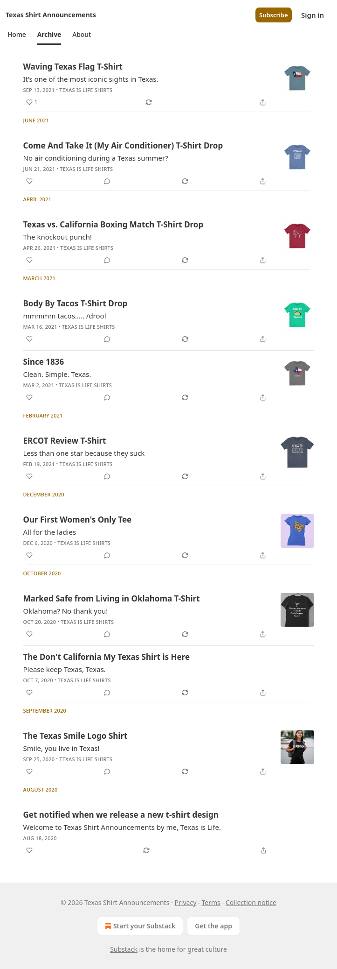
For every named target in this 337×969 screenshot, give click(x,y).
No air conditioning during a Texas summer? (95, 158)
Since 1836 (43, 361)
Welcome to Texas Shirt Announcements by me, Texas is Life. (122, 827)
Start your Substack (139, 926)
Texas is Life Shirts (85, 89)
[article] (168, 84)
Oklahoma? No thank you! (65, 610)
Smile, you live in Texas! (61, 748)
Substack (124, 949)
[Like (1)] (32, 102)
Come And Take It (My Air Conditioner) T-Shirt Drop (123, 145)
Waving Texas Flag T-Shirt (73, 66)
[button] (17, 34)
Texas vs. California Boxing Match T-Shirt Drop (113, 224)
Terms (210, 902)
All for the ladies (49, 532)
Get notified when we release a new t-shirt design (121, 814)
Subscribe (273, 15)
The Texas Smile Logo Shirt (75, 735)
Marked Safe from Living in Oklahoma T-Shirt (111, 598)
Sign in (312, 15)
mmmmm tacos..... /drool (64, 315)
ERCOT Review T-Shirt (64, 440)
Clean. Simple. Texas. (57, 374)
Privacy (186, 902)
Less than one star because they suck (84, 453)
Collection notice (251, 902)
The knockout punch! (57, 236)
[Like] (29, 181)
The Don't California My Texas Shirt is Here (106, 656)
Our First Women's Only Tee (77, 519)
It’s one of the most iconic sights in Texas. (90, 79)
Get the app (213, 925)
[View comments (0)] (107, 181)
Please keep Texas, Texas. (64, 669)
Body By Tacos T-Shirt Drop (75, 303)
